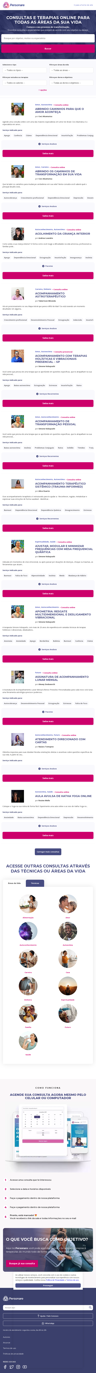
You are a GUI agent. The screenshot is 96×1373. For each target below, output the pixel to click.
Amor (68, 918)
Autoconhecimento (28, 945)
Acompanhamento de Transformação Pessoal (55, 423)
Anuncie (6, 1343)
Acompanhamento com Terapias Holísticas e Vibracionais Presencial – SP (61, 358)
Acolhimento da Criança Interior (62, 233)
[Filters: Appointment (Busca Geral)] (48, 38)
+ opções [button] (43, 90)
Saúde (28, 1055)
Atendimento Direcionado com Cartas (60, 741)
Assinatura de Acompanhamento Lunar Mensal (62, 678)
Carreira (28, 972)
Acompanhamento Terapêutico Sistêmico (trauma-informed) (60, 485)
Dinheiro (28, 1000)
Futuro (68, 1027)
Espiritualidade (67, 1000)
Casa (68, 972)
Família (28, 1027)
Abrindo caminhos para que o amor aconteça (59, 110)
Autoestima (68, 945)
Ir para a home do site (83, 5)
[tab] (14, 883)
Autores (6, 1337)
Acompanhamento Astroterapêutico (50, 295)
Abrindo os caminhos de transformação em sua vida (58, 173)
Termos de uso (9, 1348)
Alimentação (28, 918)
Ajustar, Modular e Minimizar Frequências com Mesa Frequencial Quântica (64, 549)
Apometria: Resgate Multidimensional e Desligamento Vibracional (63, 614)
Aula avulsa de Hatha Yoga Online (63, 796)
